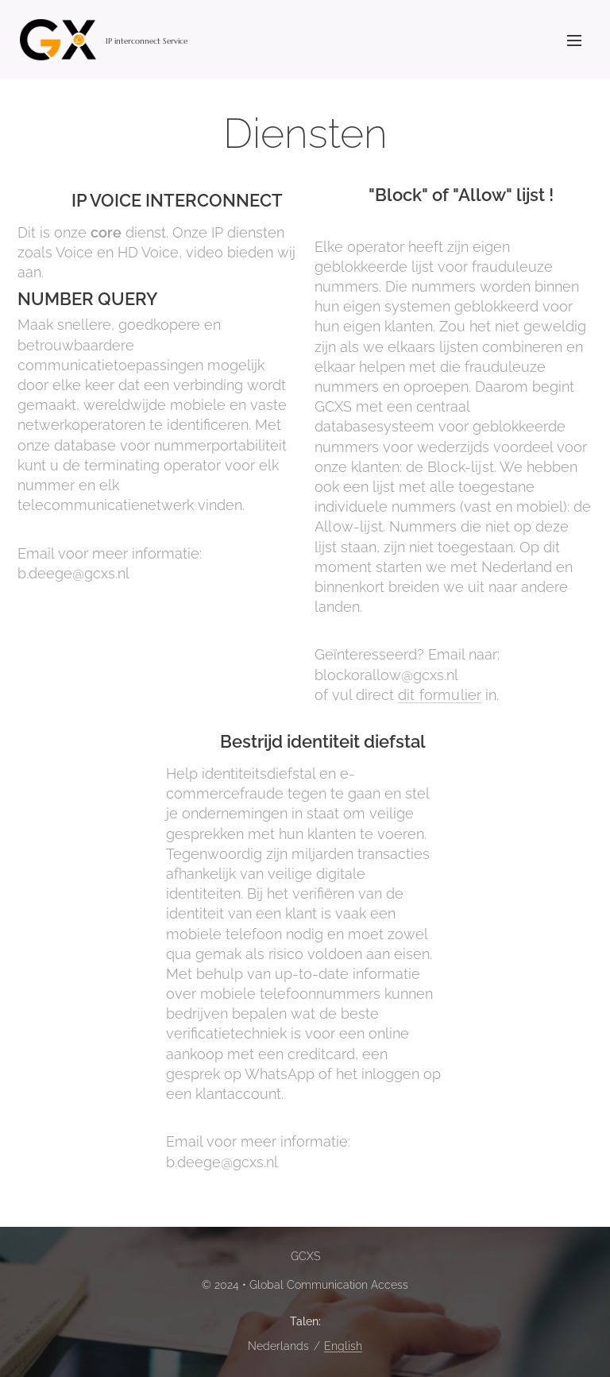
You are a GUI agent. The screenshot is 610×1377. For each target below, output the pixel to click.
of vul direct (356, 695)
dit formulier (439, 695)
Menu (574, 40)
